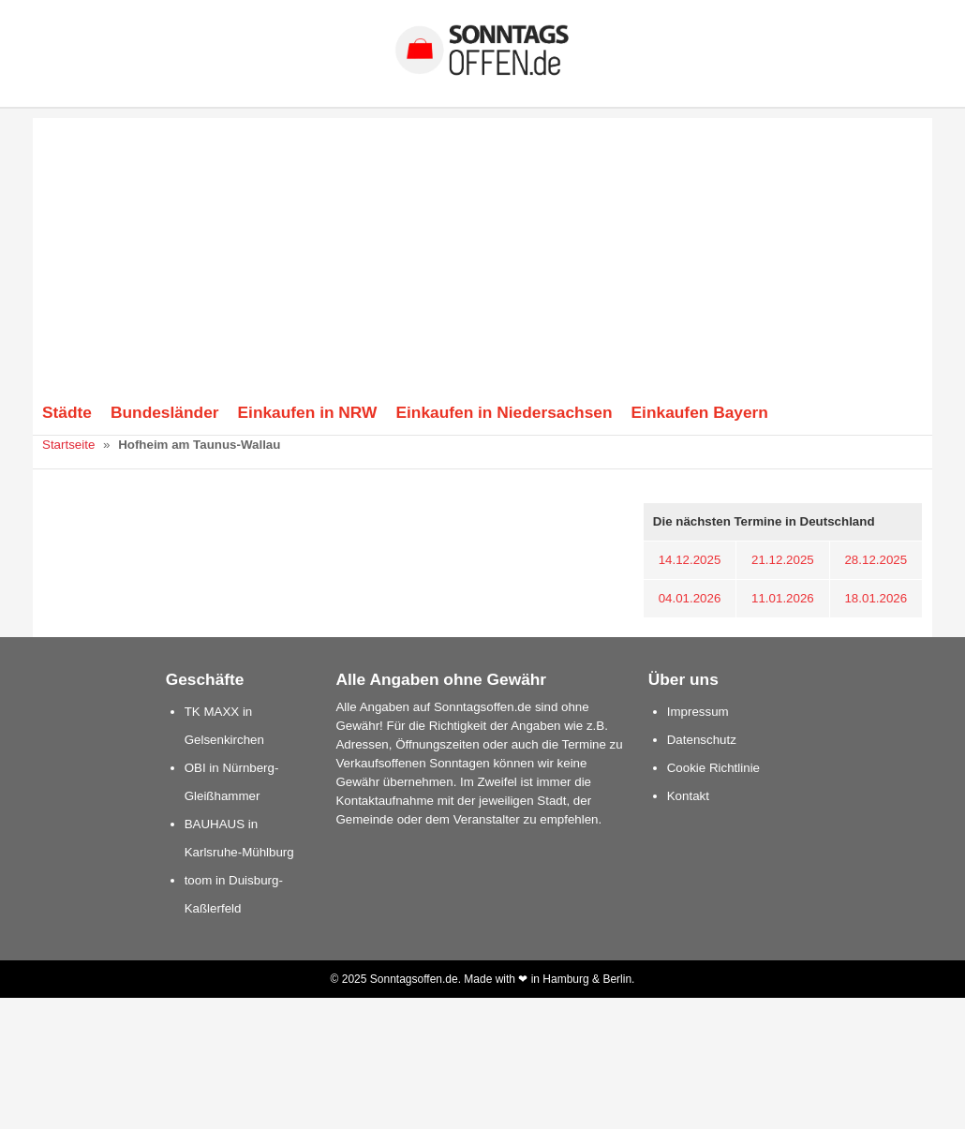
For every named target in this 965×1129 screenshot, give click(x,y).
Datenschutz (701, 740)
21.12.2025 (782, 560)
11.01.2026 (782, 598)
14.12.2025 (690, 560)
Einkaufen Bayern (699, 412)
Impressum (698, 712)
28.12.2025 (875, 560)
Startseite (68, 445)
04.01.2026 (690, 598)
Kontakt (688, 796)
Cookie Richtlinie (713, 768)
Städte (67, 412)
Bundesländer (165, 412)
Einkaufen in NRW (308, 412)
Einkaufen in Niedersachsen (503, 412)
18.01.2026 (875, 598)
